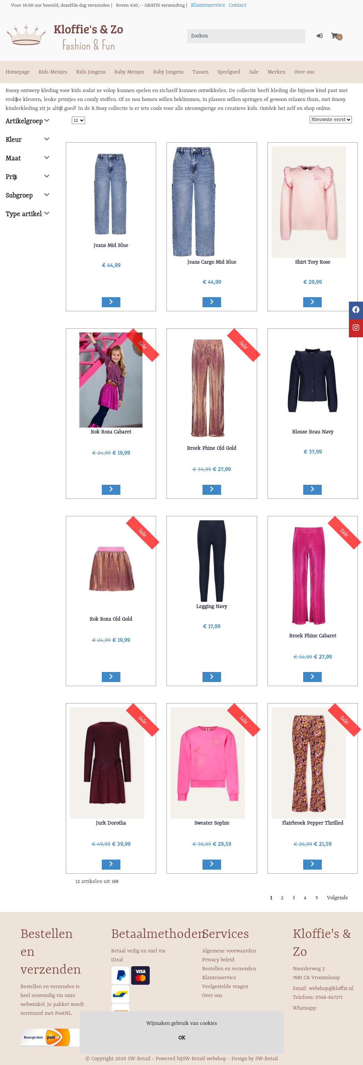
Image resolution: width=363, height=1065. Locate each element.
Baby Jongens (168, 72)
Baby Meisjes (129, 72)
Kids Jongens (91, 72)
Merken (276, 72)
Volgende (337, 898)
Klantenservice (208, 5)
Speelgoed (228, 72)
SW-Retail (266, 1059)
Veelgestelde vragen (225, 987)
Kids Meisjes (53, 72)
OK (181, 1038)
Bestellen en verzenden (229, 969)
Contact (237, 5)
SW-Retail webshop (204, 1059)
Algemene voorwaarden (229, 951)
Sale (254, 72)
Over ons (304, 72)
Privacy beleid (218, 960)
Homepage (18, 72)
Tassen (200, 72)
